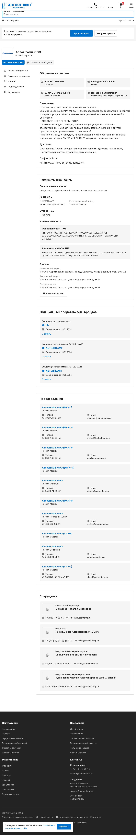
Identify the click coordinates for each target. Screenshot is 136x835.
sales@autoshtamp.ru (87, 640)
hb (45, 324)
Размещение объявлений (14, 743)
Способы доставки (11, 747)
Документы (8, 784)
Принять (64, 826)
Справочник (8, 789)
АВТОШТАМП (52, 370)
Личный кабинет (78, 752)
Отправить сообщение (39, 62)
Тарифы (6, 733)
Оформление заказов (12, 738)
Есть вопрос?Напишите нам (77, 797)
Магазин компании (13, 62)
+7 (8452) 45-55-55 (80, 768)
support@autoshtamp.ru (81, 790)
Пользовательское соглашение (18, 817)
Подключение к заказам (82, 738)
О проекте (7, 765)
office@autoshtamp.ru (78, 617)
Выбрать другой (107, 33)
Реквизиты (95, 817)
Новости (6, 775)
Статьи (5, 770)
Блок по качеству (10, 794)
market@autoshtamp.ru (81, 773)
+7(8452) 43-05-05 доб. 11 (56, 663)
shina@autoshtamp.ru (87, 686)
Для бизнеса (76, 728)
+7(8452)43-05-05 (53, 617)
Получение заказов (79, 747)
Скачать (46, 333)
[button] (126, 20)
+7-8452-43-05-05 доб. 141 (57, 640)
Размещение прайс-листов (83, 743)
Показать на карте (53, 293)
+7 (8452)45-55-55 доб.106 (57, 686)
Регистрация (8, 728)
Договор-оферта (45, 817)
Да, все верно (81, 33)
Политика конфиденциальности (72, 817)
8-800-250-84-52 (102, 785)
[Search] (65, 14)
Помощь (6, 779)
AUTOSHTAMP (52, 347)
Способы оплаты (10, 752)
